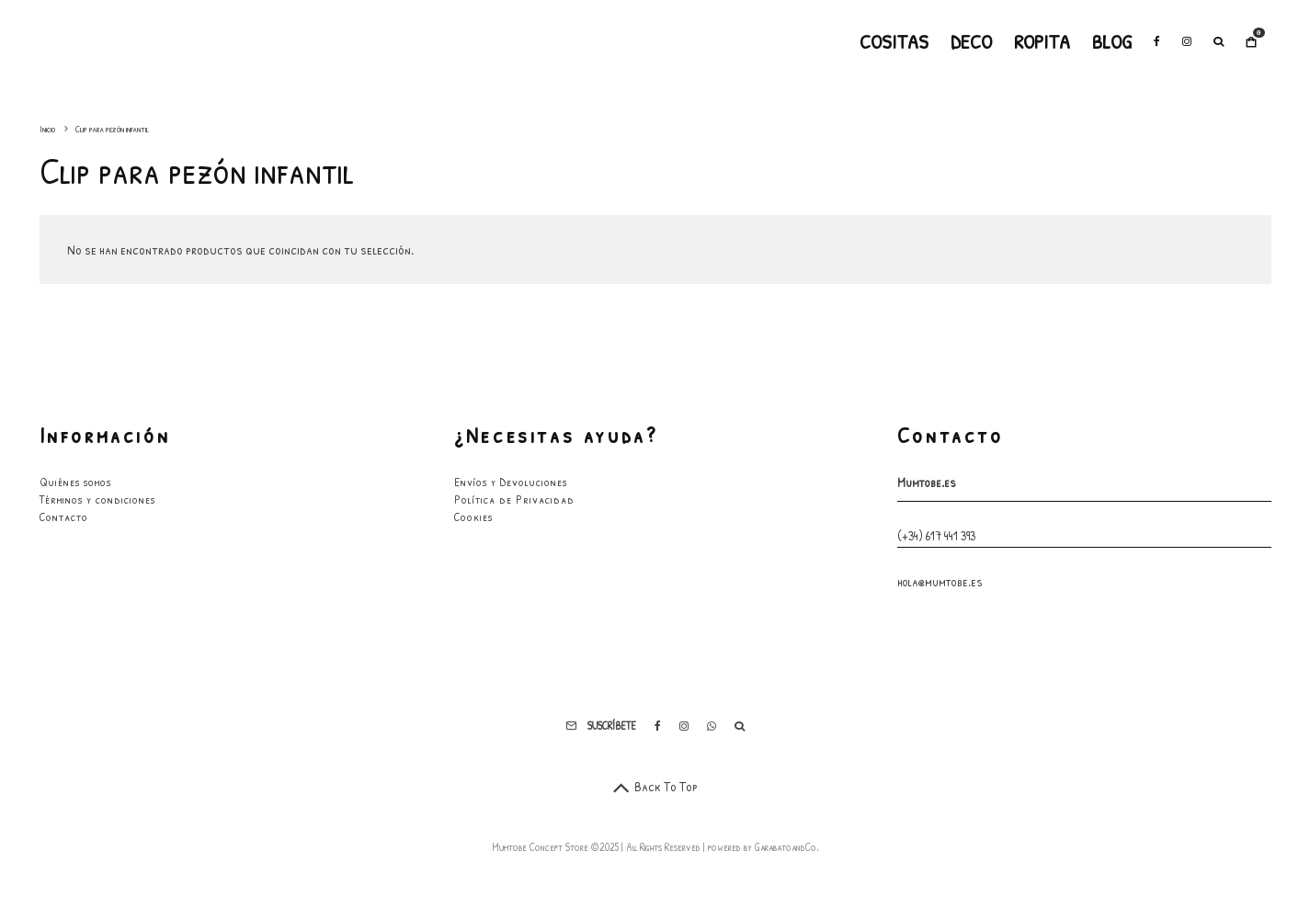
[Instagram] (1186, 41)
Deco (971, 41)
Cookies (473, 516)
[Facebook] (1157, 41)
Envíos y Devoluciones (510, 481)
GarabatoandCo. (787, 847)
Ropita (1042, 41)
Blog (1112, 41)
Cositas (894, 41)
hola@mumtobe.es (940, 581)
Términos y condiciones (97, 499)
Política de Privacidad (514, 499)
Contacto (64, 516)
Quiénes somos (75, 481)
